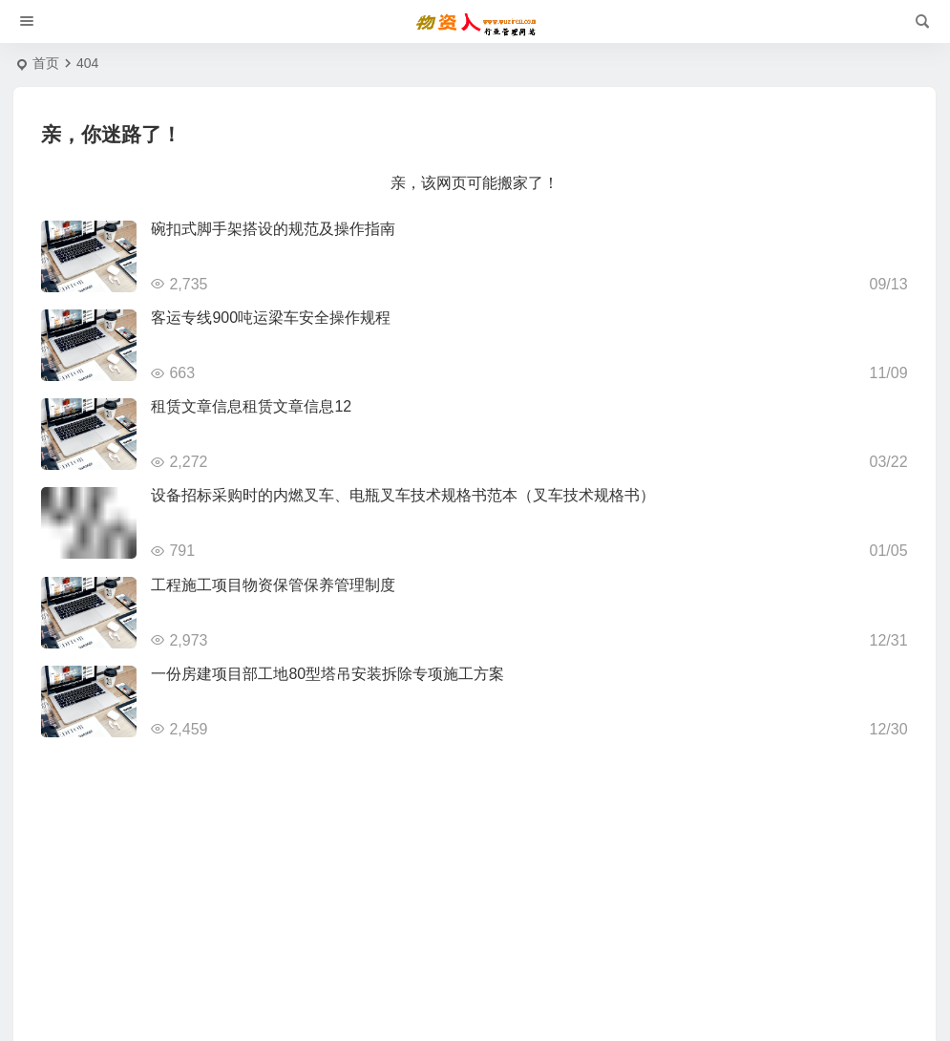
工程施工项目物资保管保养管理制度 (273, 585)
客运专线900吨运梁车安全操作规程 (271, 317)
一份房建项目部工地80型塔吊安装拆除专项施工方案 (327, 674)
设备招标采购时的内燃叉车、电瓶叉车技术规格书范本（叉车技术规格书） (403, 495)
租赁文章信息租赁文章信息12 (251, 406)
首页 (45, 63)
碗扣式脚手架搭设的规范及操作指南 (273, 229)
